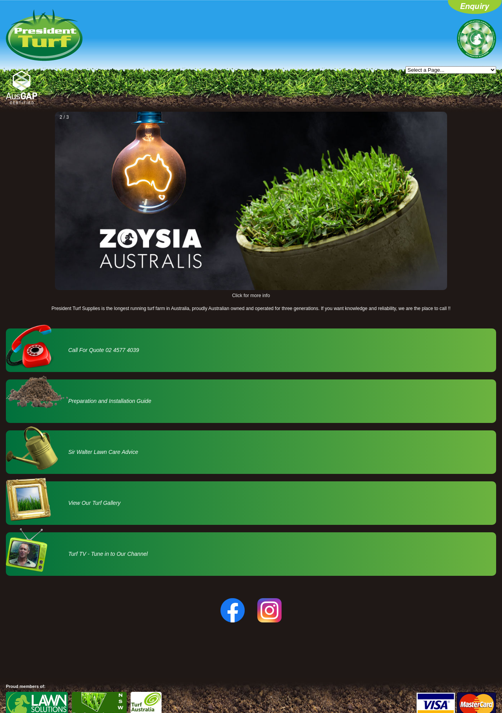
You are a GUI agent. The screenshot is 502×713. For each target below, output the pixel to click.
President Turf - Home (45, 35)
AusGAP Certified (21, 87)
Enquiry (475, 8)
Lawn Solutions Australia (476, 38)
